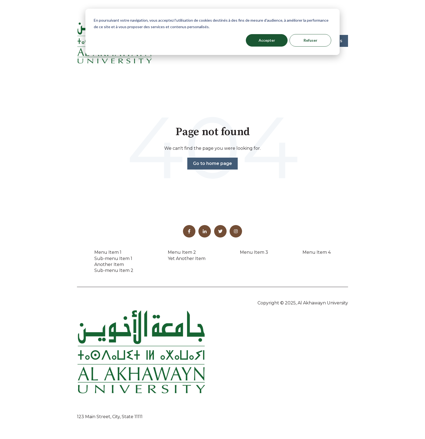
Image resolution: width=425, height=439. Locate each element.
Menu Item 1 (107, 252)
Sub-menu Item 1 (113, 258)
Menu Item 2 (182, 252)
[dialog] (212, 32)
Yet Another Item (186, 258)
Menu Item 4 (316, 252)
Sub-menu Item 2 (113, 270)
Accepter (267, 40)
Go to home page (212, 163)
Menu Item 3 (254, 252)
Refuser (310, 40)
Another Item (109, 264)
